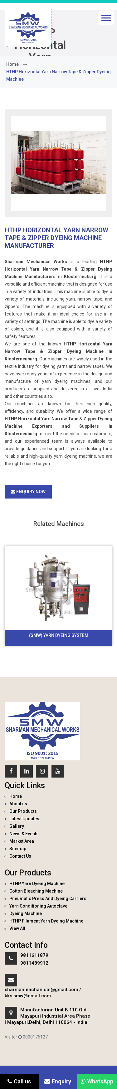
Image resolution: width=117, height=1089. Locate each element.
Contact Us (20, 856)
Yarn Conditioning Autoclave (38, 905)
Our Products (23, 811)
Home (15, 796)
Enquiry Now (28, 491)
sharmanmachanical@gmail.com (41, 989)
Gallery (16, 826)
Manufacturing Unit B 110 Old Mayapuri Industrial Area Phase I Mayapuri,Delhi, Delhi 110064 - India (47, 1016)
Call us (19, 1081)
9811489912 (34, 963)
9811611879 (34, 955)
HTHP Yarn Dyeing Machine (37, 883)
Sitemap (17, 848)
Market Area (21, 841)
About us (18, 803)
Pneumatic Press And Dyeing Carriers (47, 898)
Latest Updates (24, 818)
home (12, 64)
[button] (106, 18)
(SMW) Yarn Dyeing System (58, 635)
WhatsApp (97, 1081)
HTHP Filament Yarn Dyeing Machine (46, 920)
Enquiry (57, 1081)
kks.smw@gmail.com (28, 996)
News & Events (24, 833)
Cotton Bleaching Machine (36, 891)
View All (17, 928)
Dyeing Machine (25, 913)
